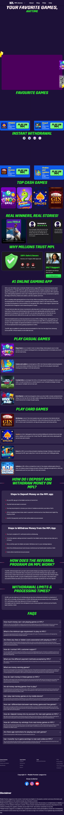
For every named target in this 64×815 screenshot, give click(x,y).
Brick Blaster (19, 396)
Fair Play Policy (60, 763)
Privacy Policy (59, 761)
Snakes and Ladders (21, 364)
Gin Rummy (19, 418)
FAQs (44, 3)
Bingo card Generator (41, 761)
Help (50, 3)
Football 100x (20, 380)
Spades (18, 434)
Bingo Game (19, 348)
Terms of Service (60, 765)
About (31, 3)
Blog (38, 3)
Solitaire (18, 466)
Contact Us (59, 768)
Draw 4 (18, 451)
